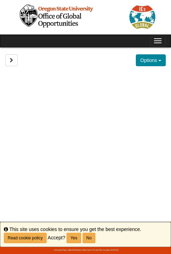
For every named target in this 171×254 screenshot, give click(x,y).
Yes (73, 238)
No (89, 238)
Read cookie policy (25, 238)
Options (150, 60)
